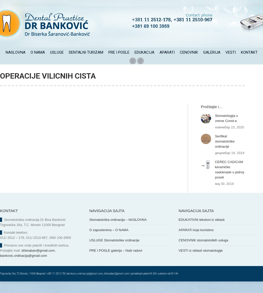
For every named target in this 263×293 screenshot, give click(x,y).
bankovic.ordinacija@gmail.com (23, 267)
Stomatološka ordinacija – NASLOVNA (118, 231)
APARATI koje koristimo (196, 241)
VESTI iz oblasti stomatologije (201, 262)
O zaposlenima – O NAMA (108, 241)
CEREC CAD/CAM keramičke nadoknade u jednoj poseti (229, 181)
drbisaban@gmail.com (38, 262)
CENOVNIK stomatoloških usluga (203, 252)
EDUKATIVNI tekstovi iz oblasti (201, 231)
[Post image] (206, 130)
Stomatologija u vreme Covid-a (226, 129)
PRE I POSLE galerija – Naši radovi (115, 262)
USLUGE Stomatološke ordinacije (114, 252)
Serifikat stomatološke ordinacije (225, 153)
